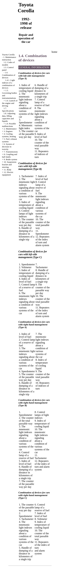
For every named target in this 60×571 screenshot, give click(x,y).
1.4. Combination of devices (8, 75)
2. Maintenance (10, 129)
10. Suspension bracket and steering (9, 164)
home (54, 51)
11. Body (7, 169)
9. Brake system (10, 159)
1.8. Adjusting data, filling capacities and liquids (8, 117)
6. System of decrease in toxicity (8, 146)
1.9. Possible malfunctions (9, 124)
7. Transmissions (11, 152)
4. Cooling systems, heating (9, 135)
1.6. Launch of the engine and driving (9, 103)
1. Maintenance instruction (9, 58)
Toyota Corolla (8, 54)
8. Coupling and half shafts (9, 155)
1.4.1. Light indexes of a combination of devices (8, 84)
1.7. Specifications (8, 109)
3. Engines (8, 131)
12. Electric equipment (7, 173)
